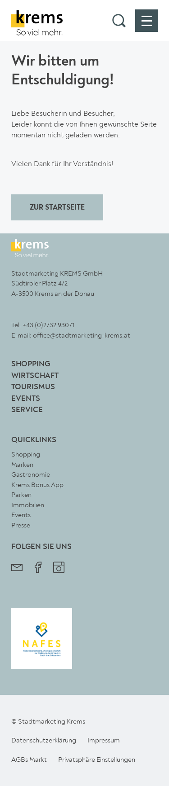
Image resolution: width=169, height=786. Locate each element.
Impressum (103, 740)
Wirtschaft (35, 376)
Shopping (30, 364)
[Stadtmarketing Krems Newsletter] (17, 568)
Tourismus (33, 387)
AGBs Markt (29, 759)
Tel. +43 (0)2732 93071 (42, 325)
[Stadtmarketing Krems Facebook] (38, 568)
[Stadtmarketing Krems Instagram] (58, 568)
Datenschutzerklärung (43, 740)
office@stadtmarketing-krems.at (81, 335)
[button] (119, 20)
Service (27, 410)
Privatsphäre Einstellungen (96, 759)
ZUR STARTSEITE (57, 207)
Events (25, 399)
